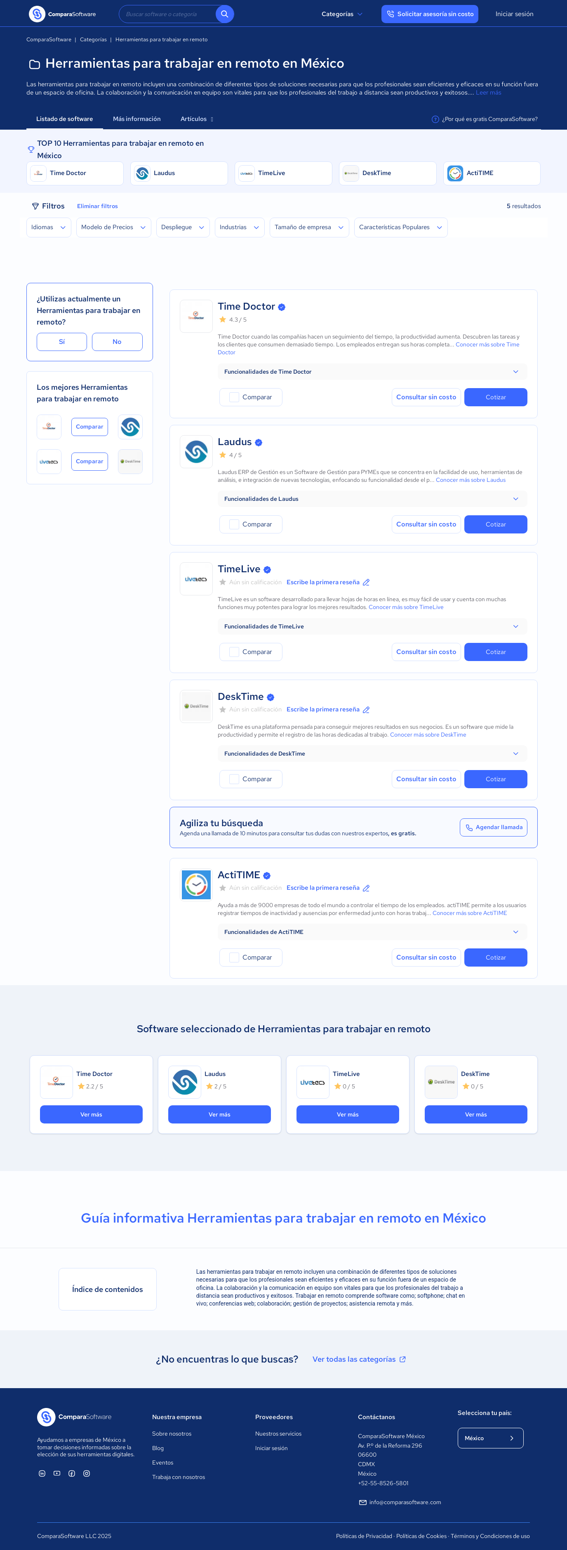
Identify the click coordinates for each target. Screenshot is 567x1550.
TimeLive (271, 173)
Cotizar (496, 397)
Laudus (164, 173)
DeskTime (376, 173)
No (117, 341)
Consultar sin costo (426, 397)
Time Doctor (68, 173)
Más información (137, 119)
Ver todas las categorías (360, 1359)
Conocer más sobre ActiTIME (470, 913)
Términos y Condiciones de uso (490, 1536)
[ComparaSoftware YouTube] (57, 1473)
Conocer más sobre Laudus (471, 479)
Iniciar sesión (515, 13)
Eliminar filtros (97, 206)
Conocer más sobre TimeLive (406, 607)
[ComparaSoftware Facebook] (72, 1473)
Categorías (343, 14)
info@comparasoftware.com (399, 1502)
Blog (158, 1448)
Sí (62, 341)
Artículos (197, 119)
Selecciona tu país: (485, 1413)
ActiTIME (480, 173)
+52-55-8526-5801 (383, 1483)
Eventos (162, 1462)
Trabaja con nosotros (178, 1477)
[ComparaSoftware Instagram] (87, 1473)
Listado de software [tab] (64, 119)
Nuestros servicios (278, 1433)
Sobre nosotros (171, 1433)
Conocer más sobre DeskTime (428, 734)
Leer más (488, 92)
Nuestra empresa (177, 1417)
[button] (372, 371)
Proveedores (274, 1417)
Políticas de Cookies (421, 1536)
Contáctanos (376, 1417)
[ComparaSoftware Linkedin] (42, 1473)
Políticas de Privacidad (364, 1536)
